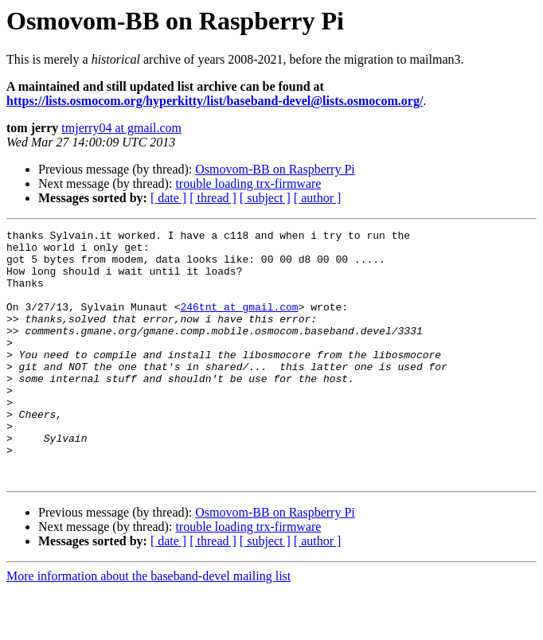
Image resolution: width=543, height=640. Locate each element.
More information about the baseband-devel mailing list (148, 626)
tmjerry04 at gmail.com (121, 128)
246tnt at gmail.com (239, 323)
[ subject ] (265, 198)
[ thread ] (212, 198)
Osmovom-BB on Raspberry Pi (274, 169)
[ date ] (168, 198)
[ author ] (318, 198)
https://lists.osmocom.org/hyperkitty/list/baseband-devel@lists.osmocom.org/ (214, 100)
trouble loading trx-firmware (248, 183)
